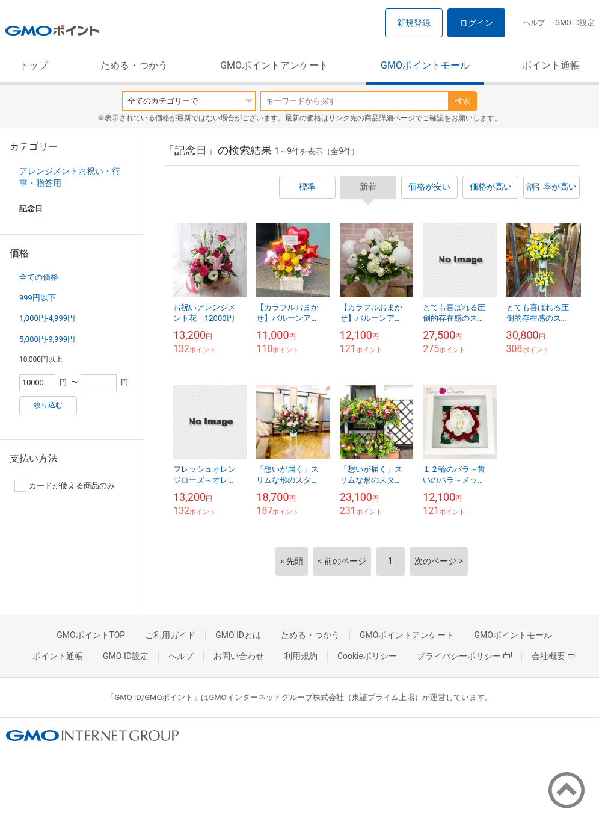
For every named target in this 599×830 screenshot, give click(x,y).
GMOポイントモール (425, 65)
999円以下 (37, 297)
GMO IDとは (238, 635)
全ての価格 (38, 277)
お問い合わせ (238, 656)
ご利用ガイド (170, 635)
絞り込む (48, 405)
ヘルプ (534, 23)
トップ (33, 65)
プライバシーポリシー (464, 656)
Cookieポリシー (367, 656)
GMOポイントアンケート (274, 65)
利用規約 (301, 656)
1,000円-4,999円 (47, 318)
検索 (462, 100)
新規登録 (414, 23)
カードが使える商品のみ (64, 486)
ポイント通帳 (551, 65)
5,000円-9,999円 (47, 339)
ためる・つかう (134, 65)
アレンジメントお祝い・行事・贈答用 (69, 177)
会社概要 (554, 656)
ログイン (476, 23)
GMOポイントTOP (91, 635)
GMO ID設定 (574, 23)
